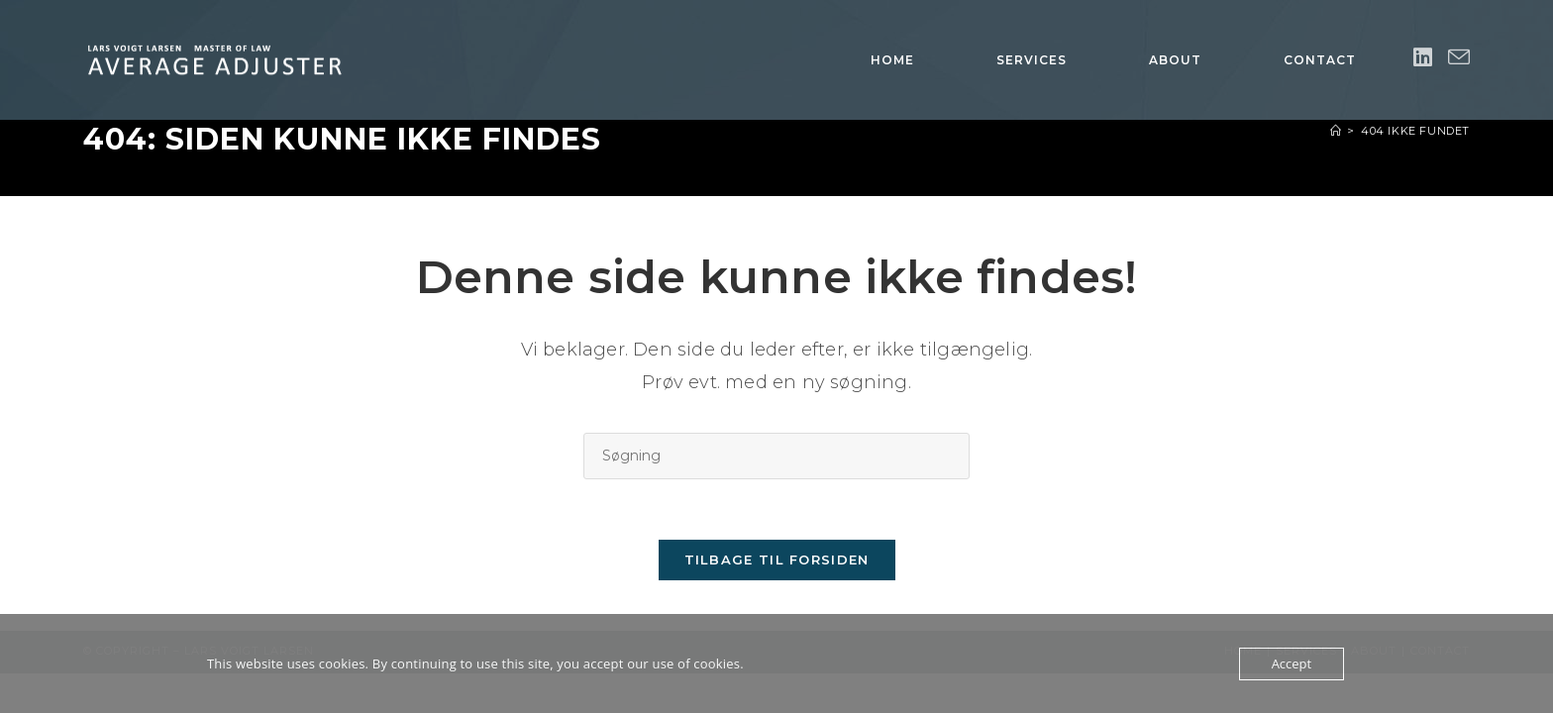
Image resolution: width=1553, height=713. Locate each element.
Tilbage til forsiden (777, 559)
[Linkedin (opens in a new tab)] (1422, 58)
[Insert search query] (776, 456)
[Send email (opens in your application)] (1459, 58)
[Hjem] (1336, 131)
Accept (1292, 663)
